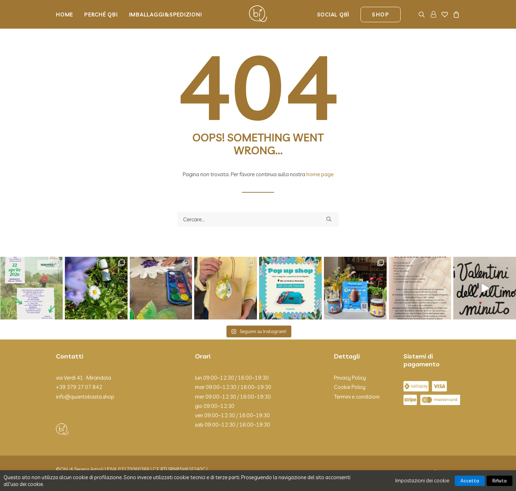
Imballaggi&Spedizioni (165, 14)
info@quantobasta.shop (85, 396)
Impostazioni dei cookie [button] (422, 480)
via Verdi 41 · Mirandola (83, 377)
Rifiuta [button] (499, 480)
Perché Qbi (101, 14)
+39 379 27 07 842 (79, 387)
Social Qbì (333, 14)
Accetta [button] (469, 480)
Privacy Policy (350, 377)
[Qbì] (258, 14)
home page (320, 174)
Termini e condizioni (356, 396)
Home (64, 14)
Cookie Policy (350, 387)
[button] (423, 14)
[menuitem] (67, 14)
